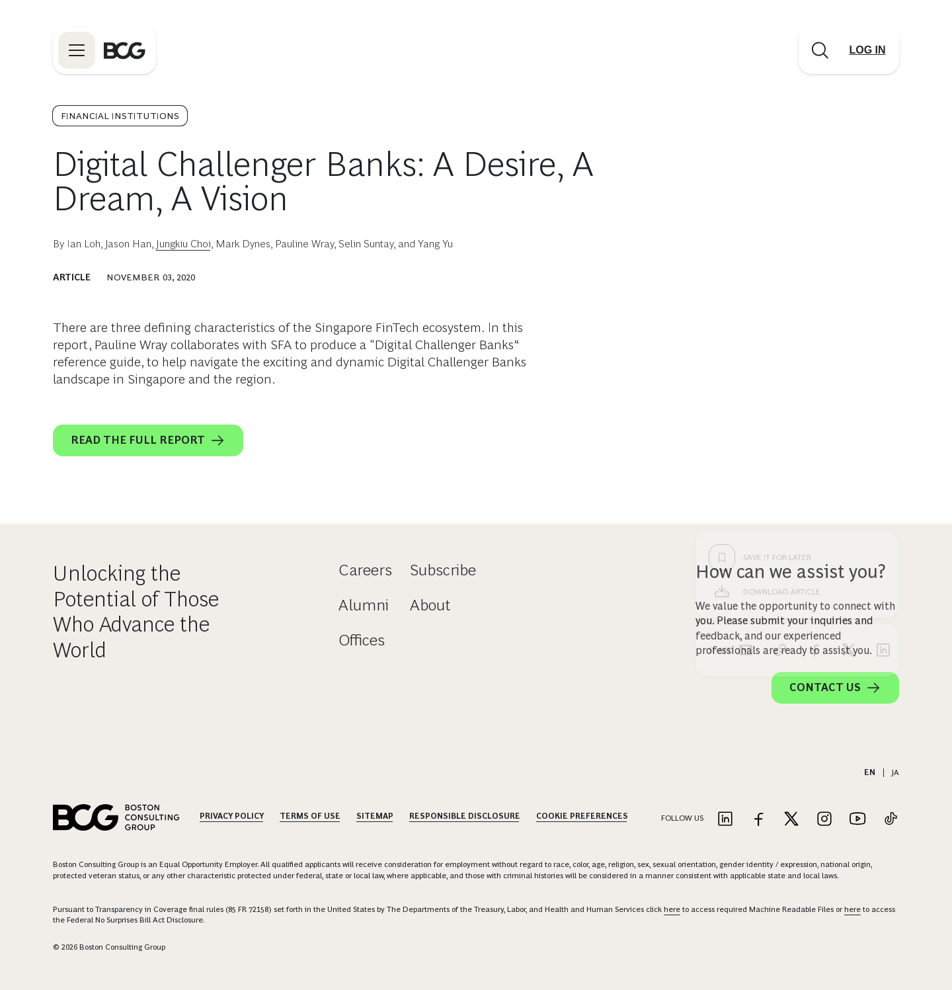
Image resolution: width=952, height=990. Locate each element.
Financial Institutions (120, 115)
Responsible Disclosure (464, 816)
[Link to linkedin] (725, 819)
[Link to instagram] (824, 819)
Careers (365, 570)
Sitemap (374, 816)
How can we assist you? (790, 571)
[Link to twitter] (791, 819)
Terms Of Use (310, 816)
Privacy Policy (232, 816)
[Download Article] (797, 379)
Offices (361, 640)
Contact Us (835, 688)
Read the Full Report (148, 440)
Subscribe (443, 570)
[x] (849, 438)
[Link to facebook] (758, 819)
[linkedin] (883, 438)
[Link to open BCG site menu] (76, 50)
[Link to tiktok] (890, 819)
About (430, 605)
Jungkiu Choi (183, 243)
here (672, 909)
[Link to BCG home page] (124, 50)
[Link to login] (867, 50)
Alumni (363, 605)
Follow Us (682, 818)
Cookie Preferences (582, 816)
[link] (780, 438)
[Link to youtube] (857, 819)
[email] (746, 438)
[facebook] (814, 438)
